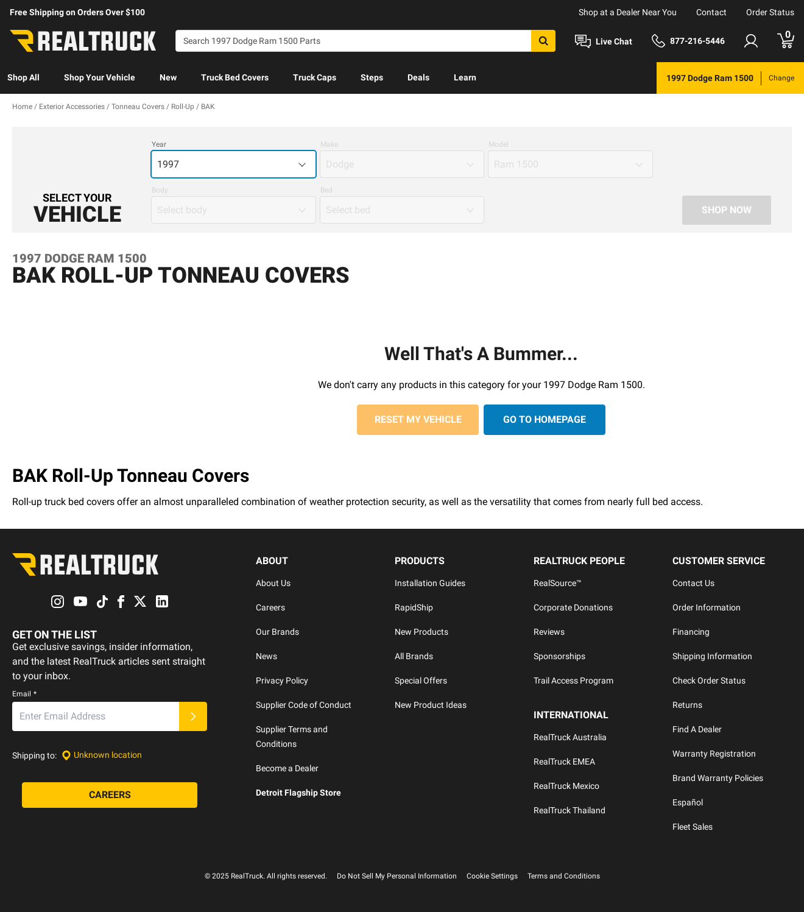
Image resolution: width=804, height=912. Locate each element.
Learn (465, 77)
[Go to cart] (785, 40)
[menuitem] (23, 78)
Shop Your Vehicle (99, 77)
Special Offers (421, 680)
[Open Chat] (603, 41)
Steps (372, 77)
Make (329, 144)
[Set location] (102, 755)
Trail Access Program (573, 680)
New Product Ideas (431, 705)
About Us (273, 583)
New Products (421, 632)
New (168, 77)
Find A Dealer (697, 729)
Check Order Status (709, 680)
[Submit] (193, 716)
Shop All (23, 77)
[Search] (365, 41)
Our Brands (277, 632)
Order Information (706, 607)
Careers (270, 607)
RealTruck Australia (570, 737)
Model (498, 144)
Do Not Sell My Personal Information (397, 876)
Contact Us (693, 583)
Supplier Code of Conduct (303, 705)
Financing (691, 632)
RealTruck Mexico (566, 786)
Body (160, 190)
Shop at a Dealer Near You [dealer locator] (628, 12)
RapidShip (414, 607)
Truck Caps (314, 77)
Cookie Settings (492, 876)
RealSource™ (558, 583)
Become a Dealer (287, 768)
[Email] (95, 716)
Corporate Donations (573, 607)
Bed (326, 190)
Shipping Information (712, 656)
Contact (711, 12)
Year (159, 144)
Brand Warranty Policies (717, 778)
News (266, 656)
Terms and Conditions (563, 876)
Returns (687, 705)
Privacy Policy (282, 680)
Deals (418, 77)
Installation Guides (430, 583)
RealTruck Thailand (569, 810)
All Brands (414, 656)
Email (24, 694)
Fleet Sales (692, 827)
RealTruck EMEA (564, 761)
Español (687, 802)
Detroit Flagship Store (298, 792)
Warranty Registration (714, 753)
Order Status (770, 12)
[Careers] (109, 795)
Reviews (549, 632)
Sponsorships (559, 656)
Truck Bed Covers (235, 77)
